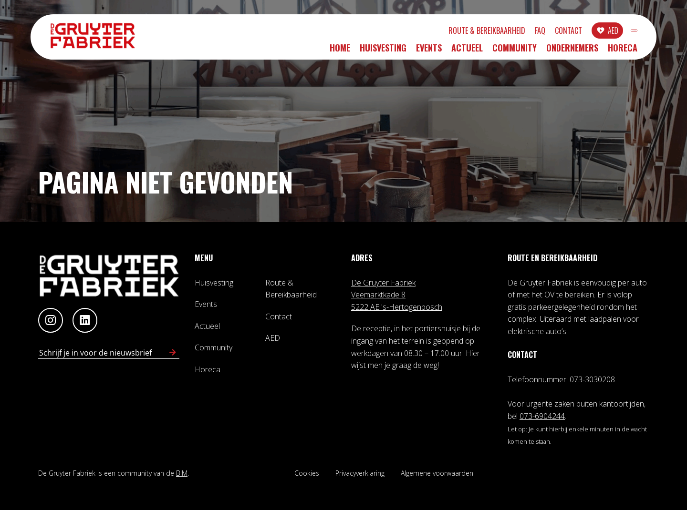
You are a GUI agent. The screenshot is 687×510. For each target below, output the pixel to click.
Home (340, 51)
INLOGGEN (608, 32)
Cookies (306, 473)
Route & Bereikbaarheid (435, 32)
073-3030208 (592, 379)
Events (429, 51)
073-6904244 (542, 416)
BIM (181, 473)
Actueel (467, 51)
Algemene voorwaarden (437, 473)
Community (514, 51)
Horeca (622, 51)
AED (561, 32)
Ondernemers (572, 51)
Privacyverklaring (360, 473)
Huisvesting (383, 51)
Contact (517, 32)
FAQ (488, 32)
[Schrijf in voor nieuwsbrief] (172, 352)
